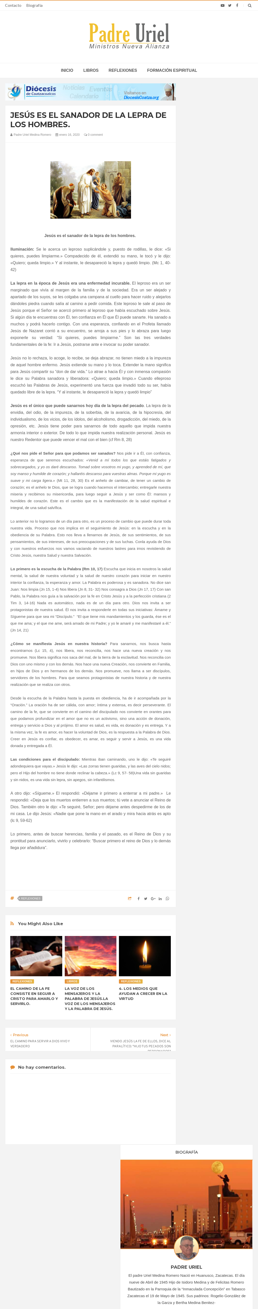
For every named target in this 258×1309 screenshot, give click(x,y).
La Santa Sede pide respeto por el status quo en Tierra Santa (48, 1217)
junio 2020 (199, 500)
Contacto (13, 5)
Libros (91, 70)
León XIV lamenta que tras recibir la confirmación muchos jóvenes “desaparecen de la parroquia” (209, 1233)
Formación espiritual (172, 70)
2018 (196, 446)
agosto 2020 (200, 514)
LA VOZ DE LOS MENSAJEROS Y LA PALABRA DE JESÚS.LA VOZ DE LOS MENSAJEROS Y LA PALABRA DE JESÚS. (90, 998)
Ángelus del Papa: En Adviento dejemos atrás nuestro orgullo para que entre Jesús (48, 1246)
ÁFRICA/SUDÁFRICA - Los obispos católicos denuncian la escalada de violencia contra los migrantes (128, 1219)
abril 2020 (198, 487)
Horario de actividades (154, 1185)
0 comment (93, 135)
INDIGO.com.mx (196, 1295)
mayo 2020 (199, 493)
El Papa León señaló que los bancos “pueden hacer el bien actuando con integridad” (209, 1250)
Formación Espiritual (207, 619)
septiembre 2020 (204, 521)
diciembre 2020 (203, 542)
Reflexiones (123, 70)
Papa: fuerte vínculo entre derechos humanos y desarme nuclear (49, 1232)
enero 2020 (199, 466)
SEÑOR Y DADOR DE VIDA (217, 783)
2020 (196, 460)
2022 (196, 557)
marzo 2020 (200, 480)
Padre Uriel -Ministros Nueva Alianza (115, 1295)
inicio (67, 70)
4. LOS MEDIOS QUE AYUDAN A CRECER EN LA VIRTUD (143, 993)
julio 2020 (198, 507)
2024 (196, 571)
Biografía (34, 5)
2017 (196, 439)
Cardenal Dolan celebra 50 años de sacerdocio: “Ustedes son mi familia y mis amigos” (210, 1217)
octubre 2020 (201, 528)
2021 (196, 550)
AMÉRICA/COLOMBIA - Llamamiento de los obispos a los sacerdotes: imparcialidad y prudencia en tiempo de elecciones (126, 1238)
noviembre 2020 (203, 535)
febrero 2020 (200, 473)
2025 (196, 578)
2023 (196, 564)
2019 (196, 453)
